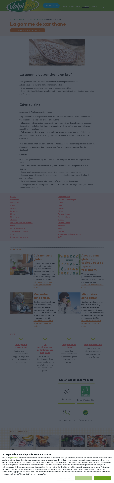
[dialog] (57, 466)
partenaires (14, 457)
